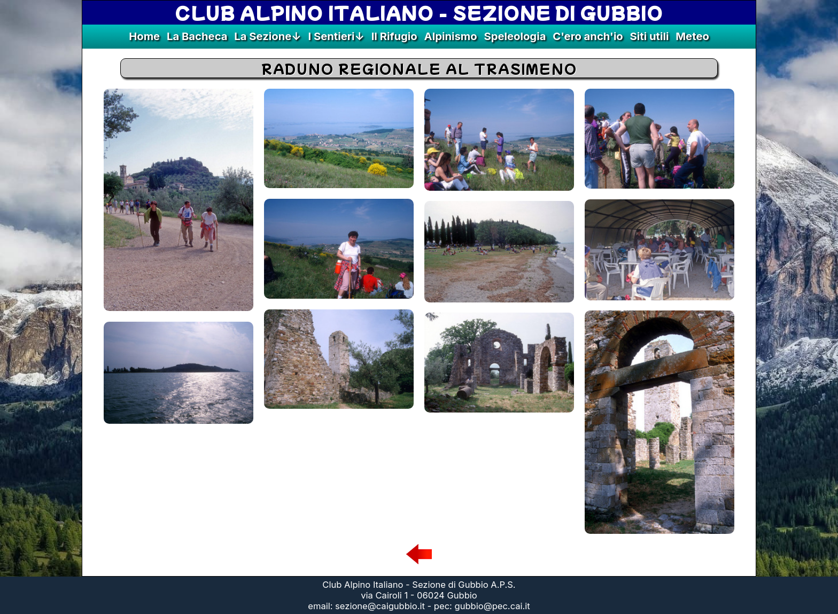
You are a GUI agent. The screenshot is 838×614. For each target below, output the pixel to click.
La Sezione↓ (267, 36)
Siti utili (649, 36)
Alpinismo (450, 36)
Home (144, 36)
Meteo (692, 36)
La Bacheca (197, 36)
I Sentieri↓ (336, 36)
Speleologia (515, 36)
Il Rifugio (394, 36)
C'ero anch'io (588, 36)
